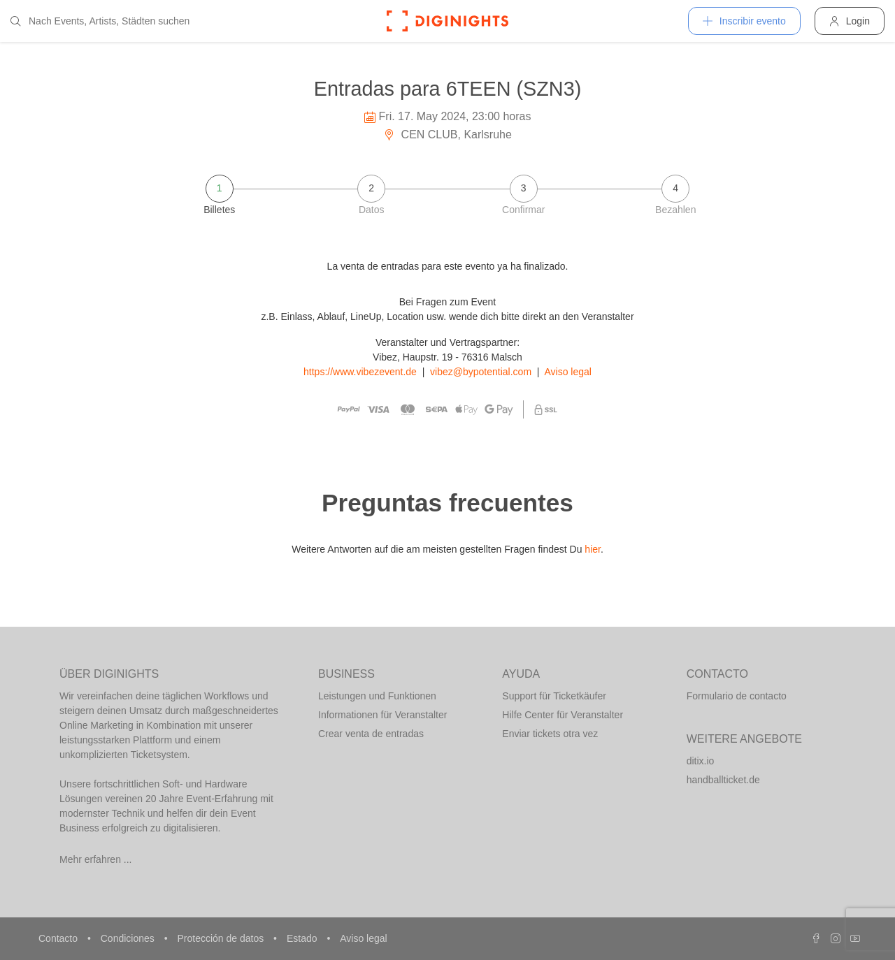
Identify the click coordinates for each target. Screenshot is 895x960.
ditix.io (701, 760)
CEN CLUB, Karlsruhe (447, 134)
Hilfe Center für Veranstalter (562, 714)
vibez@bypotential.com (480, 371)
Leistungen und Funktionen (377, 695)
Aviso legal (568, 371)
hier (593, 549)
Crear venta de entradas (371, 733)
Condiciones (129, 938)
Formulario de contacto (737, 695)
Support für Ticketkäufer (554, 695)
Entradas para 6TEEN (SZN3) (448, 89)
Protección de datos (221, 938)
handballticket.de (723, 779)
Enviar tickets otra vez (550, 733)
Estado (303, 938)
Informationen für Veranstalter (382, 714)
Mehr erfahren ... (95, 859)
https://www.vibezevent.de (360, 371)
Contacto (59, 938)
